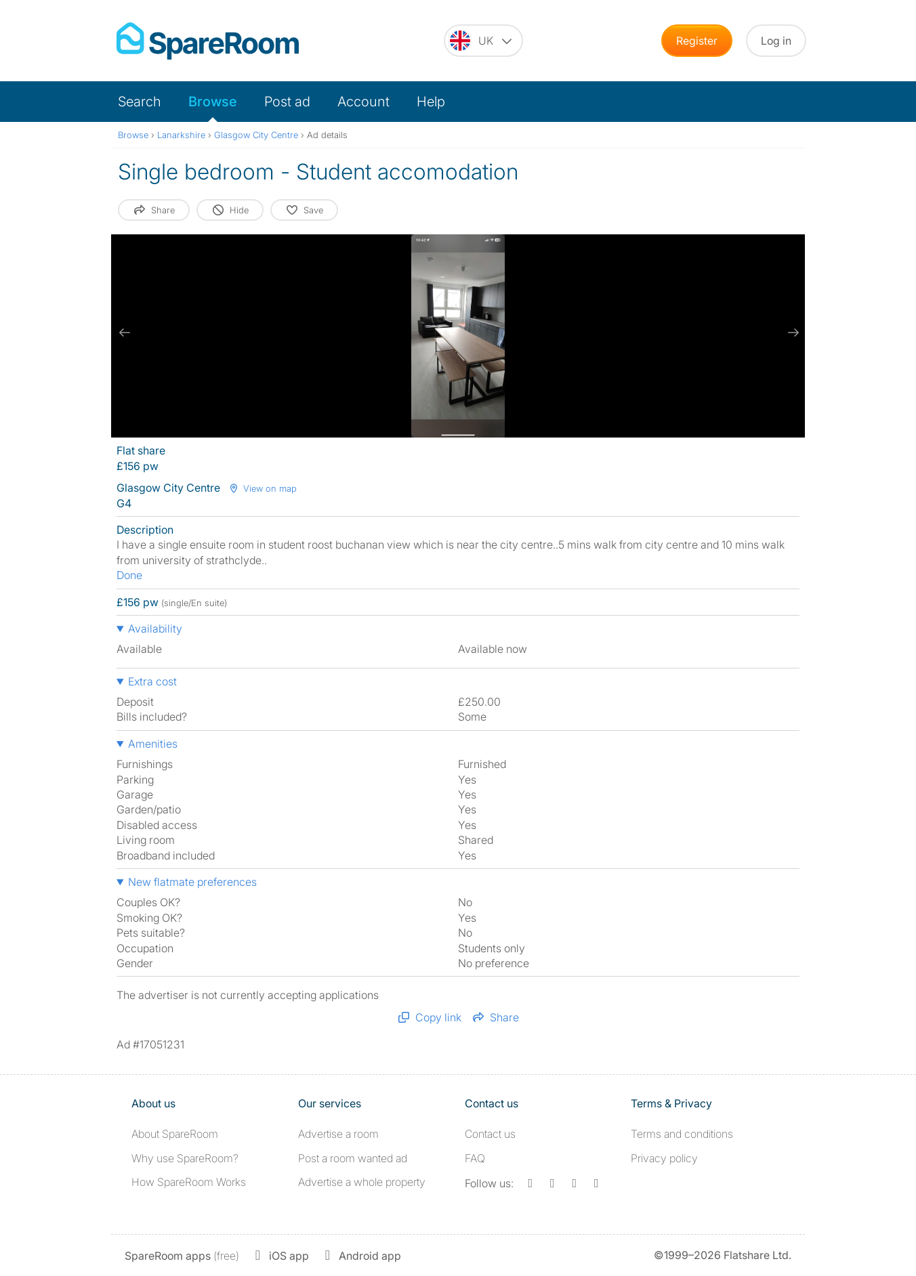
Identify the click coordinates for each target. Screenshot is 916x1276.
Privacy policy (664, 1158)
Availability (155, 628)
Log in (776, 40)
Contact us (490, 1134)
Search (139, 101)
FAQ (475, 1158)
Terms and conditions (682, 1134)
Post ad (287, 101)
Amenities (153, 743)
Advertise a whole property (361, 1182)
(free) (182, 1255)
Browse (212, 101)
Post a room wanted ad (352, 1158)
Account (363, 101)
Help (431, 101)
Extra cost (152, 681)
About (174, 1134)
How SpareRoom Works (188, 1182)
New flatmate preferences (192, 882)
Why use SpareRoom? (184, 1158)
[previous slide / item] (124, 332)
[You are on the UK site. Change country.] (483, 40)
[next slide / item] (791, 332)
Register (696, 40)
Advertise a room (338, 1134)
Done (129, 575)
